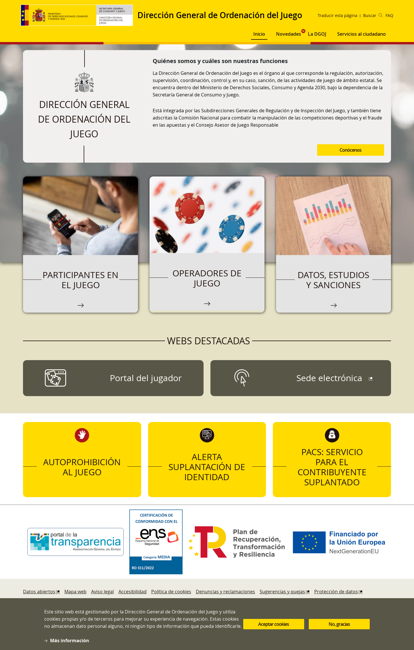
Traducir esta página (337, 15)
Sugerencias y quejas (282, 591)
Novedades (288, 34)
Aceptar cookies (273, 628)
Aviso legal (102, 591)
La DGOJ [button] (317, 34)
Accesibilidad (132, 591)
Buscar (373, 15)
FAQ (389, 15)
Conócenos (350, 150)
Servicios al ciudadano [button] (361, 34)
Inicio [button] (259, 34)
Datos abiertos (39, 591)
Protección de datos (336, 591)
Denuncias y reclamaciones (225, 591)
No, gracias (339, 628)
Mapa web (75, 591)
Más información (69, 644)
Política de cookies (171, 591)
